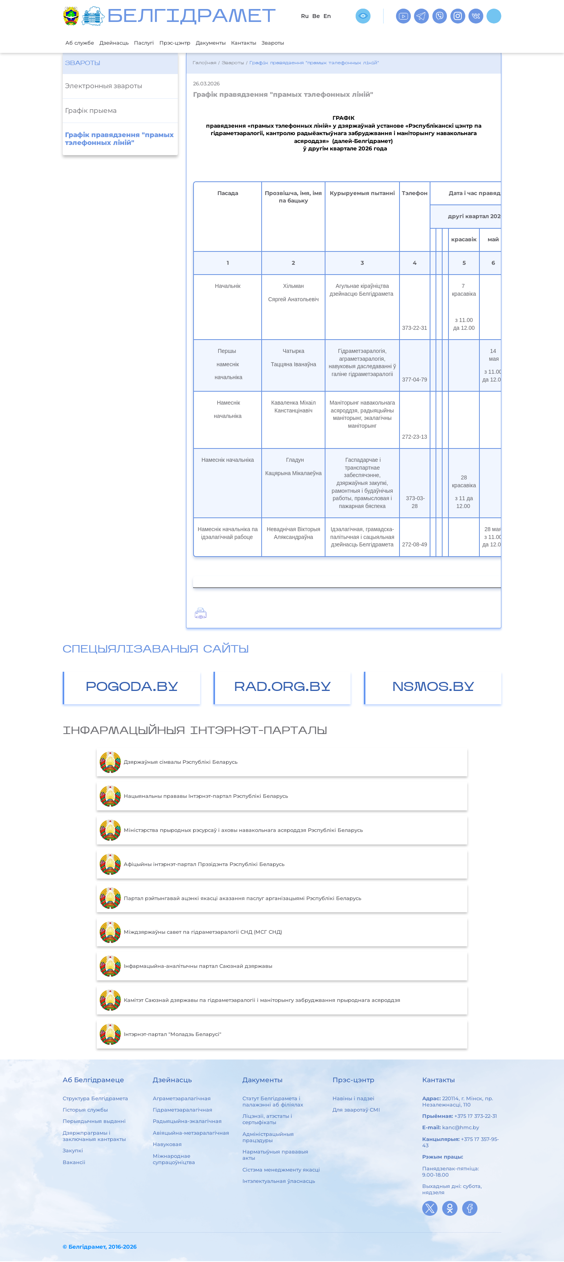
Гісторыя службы (85, 1110)
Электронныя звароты (103, 86)
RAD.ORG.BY (282, 688)
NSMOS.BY (433, 688)
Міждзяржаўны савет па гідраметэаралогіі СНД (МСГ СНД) (190, 933)
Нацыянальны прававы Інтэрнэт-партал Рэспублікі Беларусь (193, 797)
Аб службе (82, 43)
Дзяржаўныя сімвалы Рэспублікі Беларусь (168, 763)
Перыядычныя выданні (94, 1122)
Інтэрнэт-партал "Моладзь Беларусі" (160, 1035)
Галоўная (204, 64)
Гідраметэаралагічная (182, 1110)
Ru (305, 16)
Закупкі (73, 1151)
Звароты (302, 43)
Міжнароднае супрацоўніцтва (174, 1160)
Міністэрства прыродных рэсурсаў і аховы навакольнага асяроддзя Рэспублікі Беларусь (231, 831)
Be (316, 16)
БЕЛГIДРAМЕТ (191, 17)
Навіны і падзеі (353, 1099)
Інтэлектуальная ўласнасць (278, 1182)
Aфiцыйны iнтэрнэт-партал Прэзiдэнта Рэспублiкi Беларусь (191, 865)
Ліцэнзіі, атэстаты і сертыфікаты (267, 1120)
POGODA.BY (132, 688)
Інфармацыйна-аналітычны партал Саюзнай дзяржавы (185, 967)
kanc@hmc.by (460, 1128)
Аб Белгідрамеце (93, 1081)
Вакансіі (74, 1163)
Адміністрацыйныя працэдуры (268, 1138)
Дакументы (231, 43)
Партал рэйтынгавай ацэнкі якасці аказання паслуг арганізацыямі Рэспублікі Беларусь (230, 899)
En (327, 16)
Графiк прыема (91, 111)
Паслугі (155, 43)
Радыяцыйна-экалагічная (187, 1122)
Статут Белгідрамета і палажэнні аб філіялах (272, 1102)
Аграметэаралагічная (182, 1099)
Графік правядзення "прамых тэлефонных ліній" (119, 140)
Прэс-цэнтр (190, 43)
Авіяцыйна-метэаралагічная (191, 1133)
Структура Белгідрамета (95, 1099)
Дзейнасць (121, 43)
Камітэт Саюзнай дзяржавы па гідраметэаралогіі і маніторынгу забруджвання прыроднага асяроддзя (249, 1001)
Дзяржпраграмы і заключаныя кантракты (94, 1136)
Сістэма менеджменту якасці (281, 1170)
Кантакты (268, 43)
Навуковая (167, 1145)
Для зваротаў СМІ (356, 1110)
